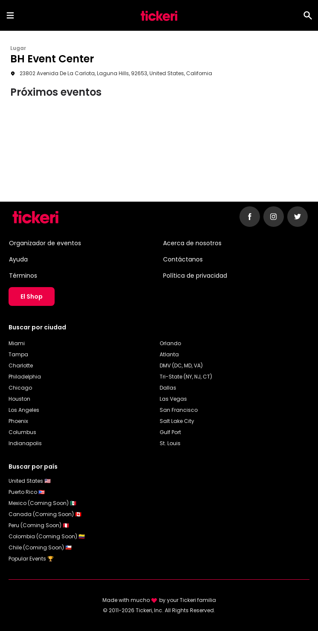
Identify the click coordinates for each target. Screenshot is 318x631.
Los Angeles (24, 410)
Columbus (22, 432)
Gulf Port (170, 432)
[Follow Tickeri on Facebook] (249, 216)
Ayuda (18, 259)
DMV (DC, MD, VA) (181, 365)
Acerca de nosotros (192, 243)
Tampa (18, 354)
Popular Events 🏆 (31, 558)
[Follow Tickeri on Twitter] (297, 216)
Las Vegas (173, 398)
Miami (17, 343)
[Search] (308, 15)
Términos (23, 275)
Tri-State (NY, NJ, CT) (186, 376)
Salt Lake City (177, 421)
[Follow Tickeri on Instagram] (273, 216)
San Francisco (179, 410)
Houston (19, 398)
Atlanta (169, 354)
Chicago (20, 387)
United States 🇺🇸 (30, 480)
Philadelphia (25, 376)
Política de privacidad (195, 275)
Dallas (168, 387)
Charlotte (21, 365)
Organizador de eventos (45, 243)
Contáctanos (183, 259)
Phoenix (18, 421)
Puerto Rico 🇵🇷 (27, 492)
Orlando (170, 343)
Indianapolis (25, 443)
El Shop (31, 296)
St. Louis (170, 443)
